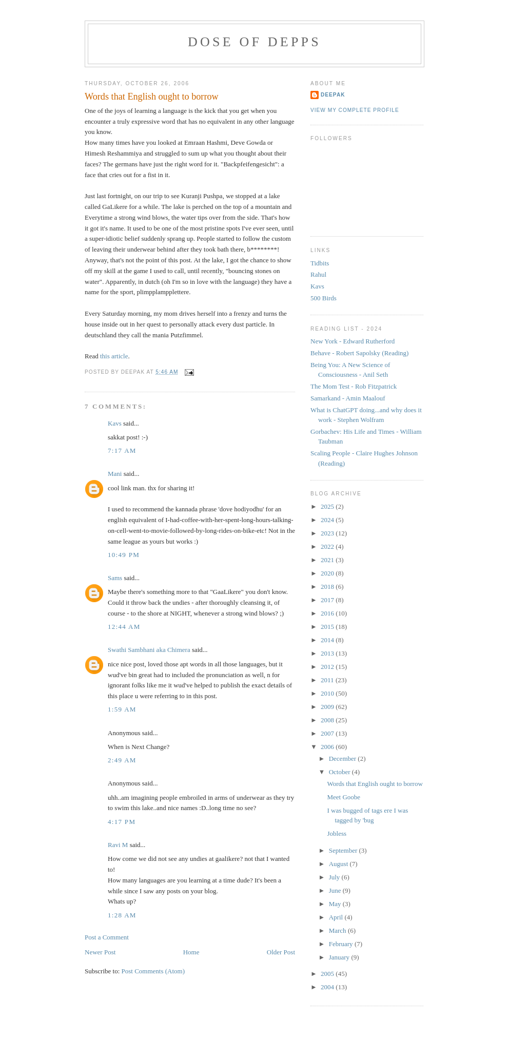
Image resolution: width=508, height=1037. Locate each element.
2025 (328, 506)
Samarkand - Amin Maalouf (347, 398)
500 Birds (323, 298)
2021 (328, 560)
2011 (328, 680)
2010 (328, 693)
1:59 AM (122, 709)
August (339, 864)
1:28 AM (122, 915)
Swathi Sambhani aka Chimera (149, 650)
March (338, 930)
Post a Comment (107, 937)
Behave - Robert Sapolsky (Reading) (359, 353)
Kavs (115, 423)
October (340, 772)
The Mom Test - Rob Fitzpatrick (353, 386)
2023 (328, 533)
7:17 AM (122, 450)
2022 (328, 546)
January (340, 957)
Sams (115, 578)
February (342, 944)
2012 (328, 666)
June (336, 890)
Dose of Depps (254, 41)
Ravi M (118, 845)
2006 (328, 747)
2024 (328, 520)
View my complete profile (354, 110)
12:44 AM (124, 626)
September (344, 850)
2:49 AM (122, 760)
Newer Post (100, 952)
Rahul (318, 274)
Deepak (333, 95)
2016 (328, 613)
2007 (328, 733)
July (335, 877)
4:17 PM (121, 821)
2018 (328, 586)
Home (191, 952)
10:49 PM (124, 555)
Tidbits (319, 263)
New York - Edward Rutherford (352, 341)
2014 (328, 640)
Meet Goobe (343, 797)
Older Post (281, 952)
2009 (328, 706)
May (336, 904)
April (337, 917)
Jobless (336, 833)
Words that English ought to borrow (152, 96)
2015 (328, 626)
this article (114, 356)
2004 (328, 987)
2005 (328, 973)
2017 (328, 600)
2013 (328, 653)
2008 (328, 720)
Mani (115, 473)
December (343, 758)
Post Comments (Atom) (153, 971)
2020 (328, 573)
